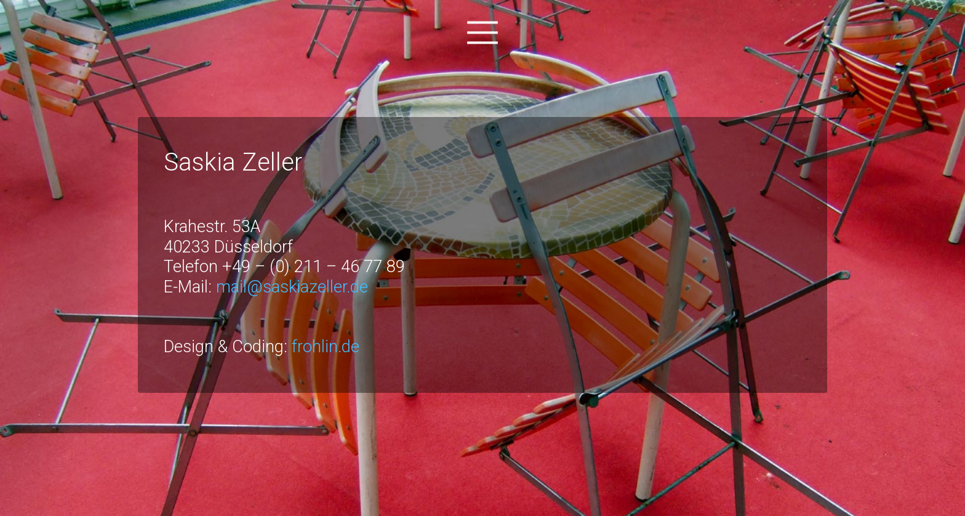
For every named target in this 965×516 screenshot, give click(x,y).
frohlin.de (325, 347)
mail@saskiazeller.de (292, 287)
